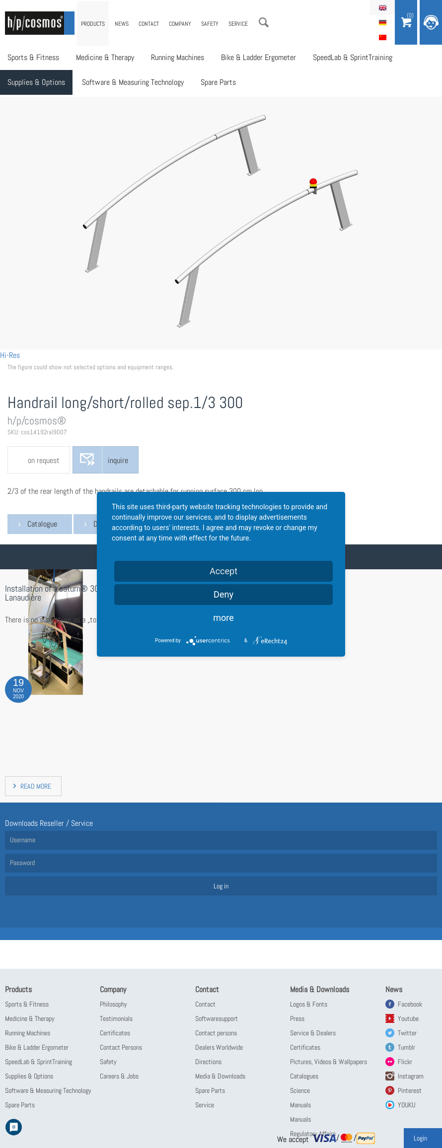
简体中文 (382, 37)
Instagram (411, 1076)
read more (35, 786)
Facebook (410, 1004)
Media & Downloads (220, 1076)
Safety (210, 24)
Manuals (300, 1104)
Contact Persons (121, 1047)
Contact (149, 24)
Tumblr (406, 1047)
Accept (223, 571)
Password (22, 862)
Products (93, 24)
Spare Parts (218, 82)
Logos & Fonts (308, 1004)
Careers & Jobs (119, 1076)
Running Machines (177, 57)
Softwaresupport (216, 1018)
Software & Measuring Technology (133, 82)
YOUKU (406, 1104)
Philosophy (113, 1004)
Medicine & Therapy (105, 57)
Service (238, 24)
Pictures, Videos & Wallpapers (328, 1061)
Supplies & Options (36, 82)
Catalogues (304, 1076)
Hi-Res (10, 355)
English (382, 7)
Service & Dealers (313, 1032)
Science (300, 1090)
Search (264, 22)
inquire (118, 460)
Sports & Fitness (33, 57)
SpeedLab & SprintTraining (352, 57)
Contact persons (216, 1032)
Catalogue (42, 524)
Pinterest (410, 1090)
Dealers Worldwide (219, 1047)
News (122, 24)
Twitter (407, 1032)
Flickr (405, 1061)
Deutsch (382, 22)
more (223, 617)
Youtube (408, 1018)
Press (297, 1018)
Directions (208, 1061)
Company (180, 24)
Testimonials (116, 1018)
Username (22, 839)
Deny (223, 594)
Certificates (115, 1032)
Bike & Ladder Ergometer (258, 57)
